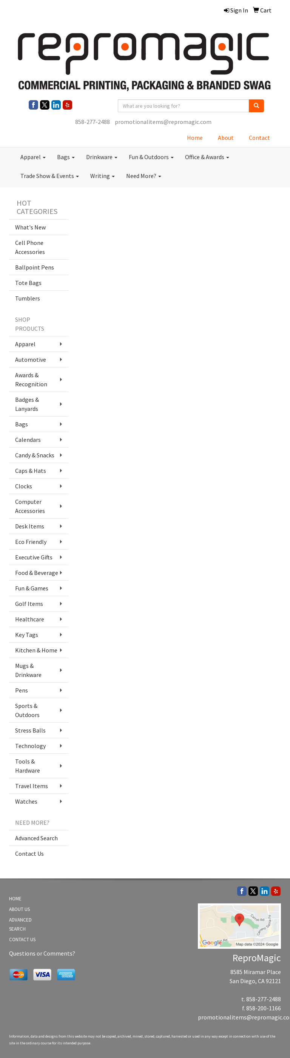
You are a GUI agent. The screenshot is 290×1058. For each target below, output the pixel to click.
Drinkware (101, 157)
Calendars (28, 439)
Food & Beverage (36, 572)
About (226, 137)
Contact (259, 137)
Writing (102, 176)
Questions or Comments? (42, 953)
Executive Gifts (33, 557)
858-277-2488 (92, 121)
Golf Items (29, 603)
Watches (26, 801)
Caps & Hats (30, 470)
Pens (21, 690)
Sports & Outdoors (27, 710)
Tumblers (27, 298)
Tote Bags (28, 283)
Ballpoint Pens (34, 267)
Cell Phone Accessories (30, 247)
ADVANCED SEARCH (20, 924)
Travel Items (31, 786)
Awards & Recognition (31, 379)
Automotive (30, 359)
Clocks (23, 486)
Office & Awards (207, 157)
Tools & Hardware (27, 765)
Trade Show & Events (49, 176)
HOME (15, 898)
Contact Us (29, 853)
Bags (66, 157)
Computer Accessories (30, 506)
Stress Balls (30, 730)
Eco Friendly (30, 541)
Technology (30, 746)
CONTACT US (22, 939)
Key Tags (26, 634)
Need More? (143, 176)
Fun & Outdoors (151, 157)
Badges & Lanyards (27, 404)
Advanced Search (36, 838)
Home (195, 137)
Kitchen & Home (36, 650)
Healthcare (29, 619)
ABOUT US (19, 909)
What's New (30, 227)
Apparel (33, 157)
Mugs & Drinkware (28, 670)
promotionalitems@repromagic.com (163, 121)
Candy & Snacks (34, 455)
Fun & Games (31, 588)
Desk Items (29, 526)
